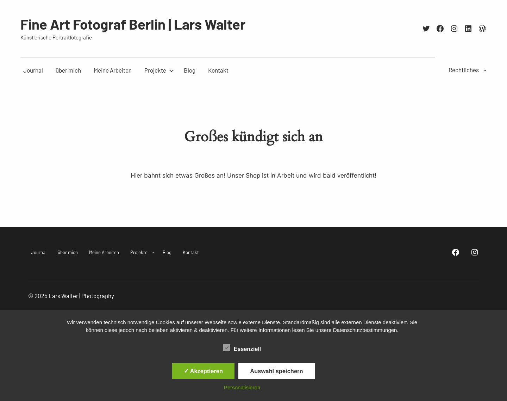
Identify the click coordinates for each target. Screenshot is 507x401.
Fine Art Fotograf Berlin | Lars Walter (132, 24)
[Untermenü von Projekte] (155, 70)
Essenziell (242, 348)
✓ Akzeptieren (203, 371)
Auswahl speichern (276, 371)
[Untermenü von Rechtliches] (485, 70)
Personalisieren (242, 387)
